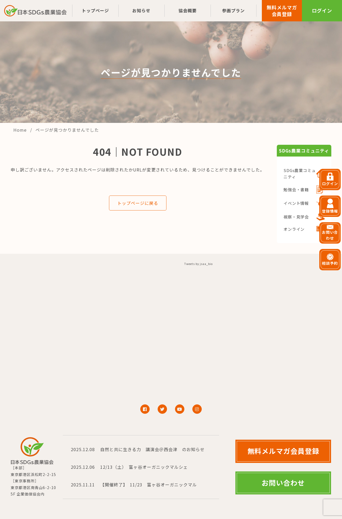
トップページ (95, 10)
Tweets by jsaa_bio (198, 264)
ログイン (322, 10)
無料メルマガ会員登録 (282, 10)
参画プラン (233, 10)
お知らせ (141, 10)
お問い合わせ (283, 482)
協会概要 (187, 10)
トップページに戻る (137, 203)
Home (20, 130)
